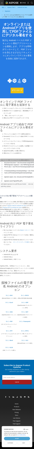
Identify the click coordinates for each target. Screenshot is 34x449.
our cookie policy (21, 435)
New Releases (16, 409)
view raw (30, 184)
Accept (17, 438)
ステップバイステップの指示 (21, 242)
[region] (17, 172)
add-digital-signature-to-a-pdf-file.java (11, 184)
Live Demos (16, 418)
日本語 (23, 3)
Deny (23, 442)
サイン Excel (9, 302)
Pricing (16, 412)
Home (16, 404)
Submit (17, 382)
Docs (16, 415)
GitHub (9, 186)
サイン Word (9, 340)
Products (16, 407)
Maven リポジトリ (25, 230)
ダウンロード (17, 90)
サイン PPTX (25, 331)
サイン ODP (24, 302)
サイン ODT (24, 312)
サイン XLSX (9, 347)
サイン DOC (9, 295)
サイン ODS (9, 312)
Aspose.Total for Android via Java (16, 205)
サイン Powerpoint (24, 321)
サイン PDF (9, 321)
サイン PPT (9, 331)
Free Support (16, 421)
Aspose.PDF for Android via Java (12, 207)
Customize (10, 442)
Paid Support (16, 424)
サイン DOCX (25, 295)
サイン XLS (24, 340)
